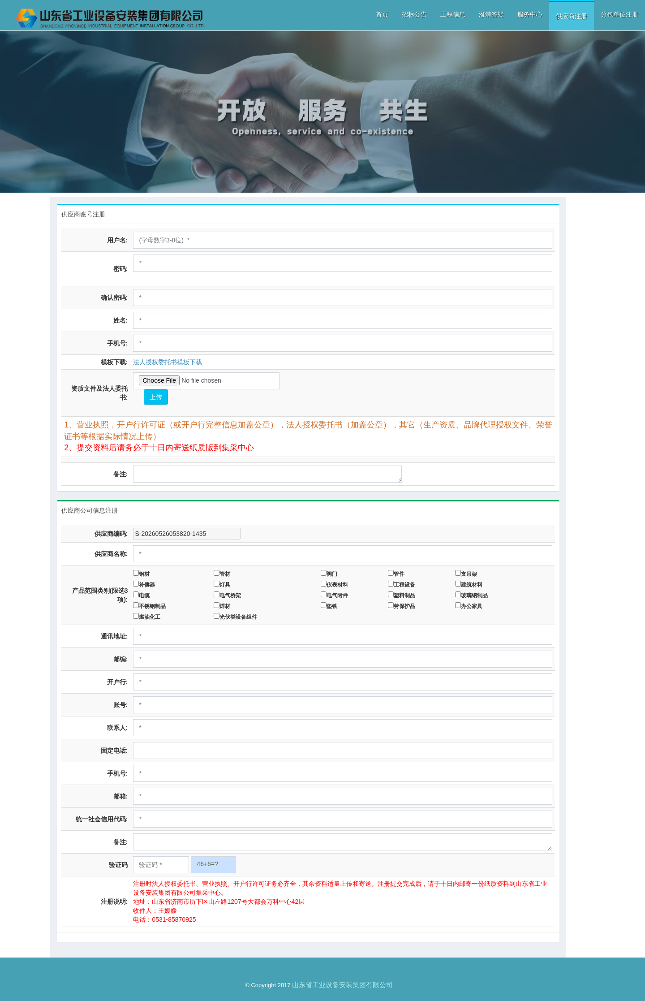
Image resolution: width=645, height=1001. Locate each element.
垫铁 (333, 606)
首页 (382, 14)
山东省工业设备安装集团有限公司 (342, 984)
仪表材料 (338, 584)
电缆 (145, 595)
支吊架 (470, 574)
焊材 (226, 606)
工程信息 (452, 14)
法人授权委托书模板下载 (168, 362)
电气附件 (338, 595)
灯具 (226, 584)
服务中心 (529, 14)
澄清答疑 (491, 14)
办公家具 (473, 606)
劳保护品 (406, 606)
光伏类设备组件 (239, 617)
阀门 (333, 574)
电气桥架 (231, 595)
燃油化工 (151, 617)
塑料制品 (406, 595)
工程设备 (406, 584)
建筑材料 (473, 584)
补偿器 (148, 584)
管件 (400, 574)
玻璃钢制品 (475, 595)
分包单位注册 (619, 14)
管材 (226, 574)
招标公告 (414, 14)
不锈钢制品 (153, 606)
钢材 (145, 574)
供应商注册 (571, 16)
